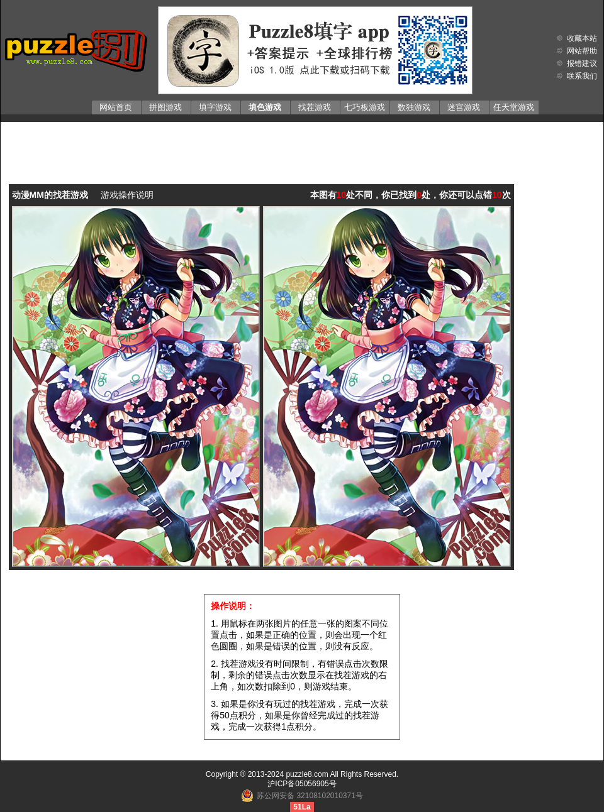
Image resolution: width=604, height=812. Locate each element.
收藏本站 (582, 38)
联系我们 (582, 76)
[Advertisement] (302, 144)
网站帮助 (582, 51)
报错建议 (582, 63)
